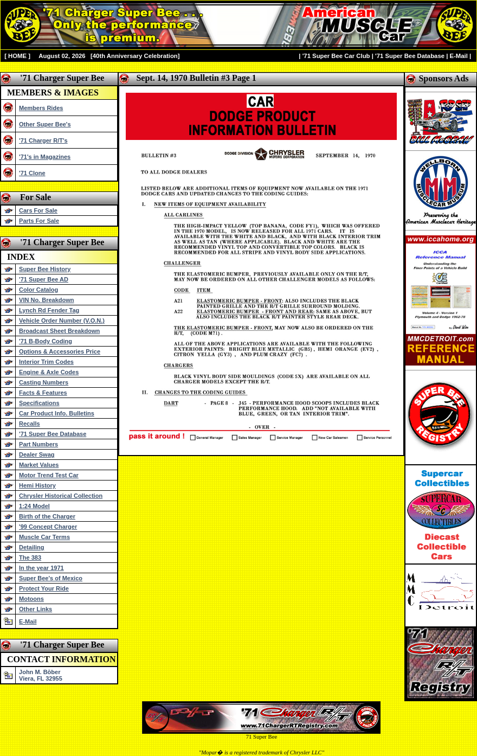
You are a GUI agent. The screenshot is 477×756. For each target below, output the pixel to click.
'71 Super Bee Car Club (336, 56)
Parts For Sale (39, 220)
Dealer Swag (36, 454)
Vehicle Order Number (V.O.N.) (62, 320)
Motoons (31, 598)
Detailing (31, 547)
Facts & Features (43, 392)
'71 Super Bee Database (409, 56)
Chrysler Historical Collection (60, 495)
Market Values (39, 465)
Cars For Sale (38, 210)
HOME (17, 56)
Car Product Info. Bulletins (56, 413)
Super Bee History (44, 269)
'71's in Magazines (44, 156)
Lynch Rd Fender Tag (49, 310)
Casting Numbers (43, 382)
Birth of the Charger (47, 516)
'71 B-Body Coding (45, 341)
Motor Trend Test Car (49, 475)
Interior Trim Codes (46, 361)
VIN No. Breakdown (46, 300)
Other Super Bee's (45, 124)
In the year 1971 (41, 568)
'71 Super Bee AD (43, 279)
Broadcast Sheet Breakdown (59, 331)
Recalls (29, 423)
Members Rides (41, 108)
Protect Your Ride (44, 588)
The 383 (30, 557)
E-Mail (458, 56)
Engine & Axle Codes (49, 372)
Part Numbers (38, 444)
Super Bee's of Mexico (50, 578)
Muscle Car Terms (44, 537)
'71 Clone (32, 173)
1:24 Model (34, 506)
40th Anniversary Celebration (135, 56)
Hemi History (37, 485)
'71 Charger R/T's (43, 140)
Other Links (35, 609)
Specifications (39, 403)
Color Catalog (38, 289)
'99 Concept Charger (48, 526)
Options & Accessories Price (59, 351)
